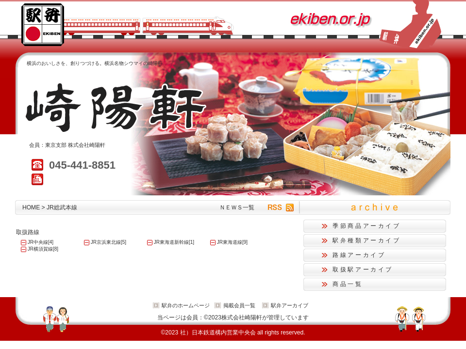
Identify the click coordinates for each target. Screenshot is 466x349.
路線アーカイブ (359, 255)
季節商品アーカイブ (367, 225)
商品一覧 (348, 284)
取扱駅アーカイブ (363, 269)
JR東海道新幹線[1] (174, 242)
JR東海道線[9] (232, 242)
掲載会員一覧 (239, 305)
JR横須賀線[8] (43, 249)
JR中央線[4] (40, 242)
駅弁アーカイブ (289, 305)
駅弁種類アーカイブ (367, 240)
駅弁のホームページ (186, 305)
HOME (31, 207)
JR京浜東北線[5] (108, 242)
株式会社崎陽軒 (86, 145)
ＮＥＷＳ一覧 (236, 207)
